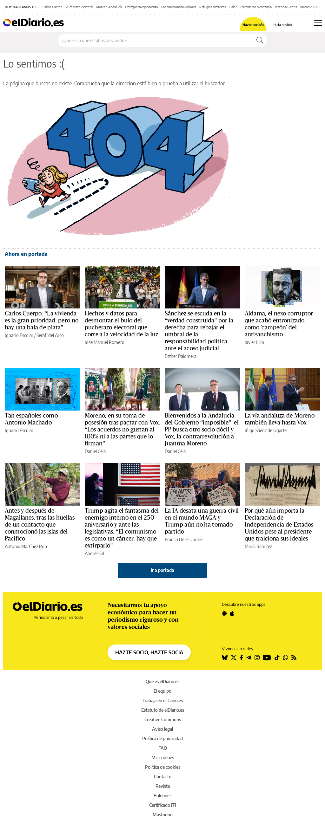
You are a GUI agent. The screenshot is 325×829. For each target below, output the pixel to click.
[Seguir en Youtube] (267, 657)
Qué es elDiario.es (162, 681)
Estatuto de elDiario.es (162, 710)
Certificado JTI (162, 805)
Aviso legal (162, 729)
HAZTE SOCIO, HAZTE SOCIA (149, 652)
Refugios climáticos (212, 7)
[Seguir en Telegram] (248, 657)
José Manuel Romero (104, 342)
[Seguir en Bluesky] (225, 657)
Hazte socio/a (253, 24)
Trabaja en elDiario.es (163, 700)
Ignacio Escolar (19, 335)
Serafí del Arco (50, 335)
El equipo (162, 691)
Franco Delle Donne (183, 539)
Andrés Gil (94, 553)
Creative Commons (162, 719)
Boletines (162, 795)
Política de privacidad (162, 738)
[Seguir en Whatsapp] (285, 657)
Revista (163, 786)
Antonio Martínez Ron (26, 546)
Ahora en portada (26, 254)
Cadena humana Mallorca (178, 7)
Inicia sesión (282, 24)
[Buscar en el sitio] (155, 40)
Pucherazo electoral (79, 7)
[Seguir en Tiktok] (277, 657)
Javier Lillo (254, 342)
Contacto (162, 776)
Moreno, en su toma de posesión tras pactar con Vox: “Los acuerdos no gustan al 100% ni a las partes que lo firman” (122, 429)
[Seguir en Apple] (232, 613)
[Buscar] (260, 40)
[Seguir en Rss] (293, 657)
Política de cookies (162, 767)
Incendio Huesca (311, 7)
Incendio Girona (286, 7)
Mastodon (163, 814)
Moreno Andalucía (109, 7)
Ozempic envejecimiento (141, 7)
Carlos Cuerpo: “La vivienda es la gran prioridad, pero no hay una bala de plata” (41, 320)
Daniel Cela (95, 451)
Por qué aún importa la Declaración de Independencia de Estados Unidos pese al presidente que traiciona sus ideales (279, 525)
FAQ (162, 748)
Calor (233, 7)
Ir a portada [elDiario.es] (162, 570)
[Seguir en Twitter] (233, 657)
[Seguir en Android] (224, 613)
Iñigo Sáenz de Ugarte (266, 430)
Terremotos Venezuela (256, 7)
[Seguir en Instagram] (257, 657)
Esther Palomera (180, 356)
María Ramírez (258, 546)
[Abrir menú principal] (318, 23)
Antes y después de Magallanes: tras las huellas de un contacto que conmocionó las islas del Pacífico (40, 525)
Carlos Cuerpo (53, 7)
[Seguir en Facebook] (241, 657)
